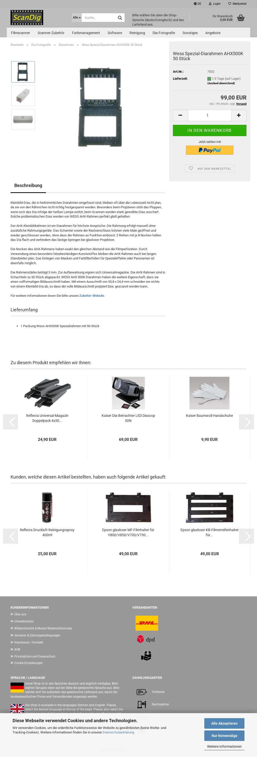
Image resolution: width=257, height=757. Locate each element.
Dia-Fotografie (164, 33)
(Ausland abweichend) (221, 83)
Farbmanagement (86, 33)
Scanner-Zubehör (51, 33)
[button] (197, 4)
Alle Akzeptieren (224, 723)
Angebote (212, 33)
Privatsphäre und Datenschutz (34, 656)
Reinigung (137, 33)
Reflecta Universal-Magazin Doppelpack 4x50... (47, 418)
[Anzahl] (209, 115)
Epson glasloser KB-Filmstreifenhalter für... (209, 532)
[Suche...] (77, 17)
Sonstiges (190, 33)
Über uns (20, 614)
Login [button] (215, 4)
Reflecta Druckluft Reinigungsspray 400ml (47, 532)
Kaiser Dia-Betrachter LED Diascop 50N (128, 418)
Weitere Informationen (224, 746)
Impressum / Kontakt (28, 642)
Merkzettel (237, 4)
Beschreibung (28, 185)
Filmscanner (20, 33)
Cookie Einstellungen (28, 663)
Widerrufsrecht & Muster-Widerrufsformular (43, 628)
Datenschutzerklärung (118, 732)
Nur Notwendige (224, 736)
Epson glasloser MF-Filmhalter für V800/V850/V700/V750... (128, 532)
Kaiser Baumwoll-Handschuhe (209, 416)
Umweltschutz (24, 621)
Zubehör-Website (91, 296)
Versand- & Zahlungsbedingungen (37, 635)
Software (115, 33)
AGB (17, 649)
